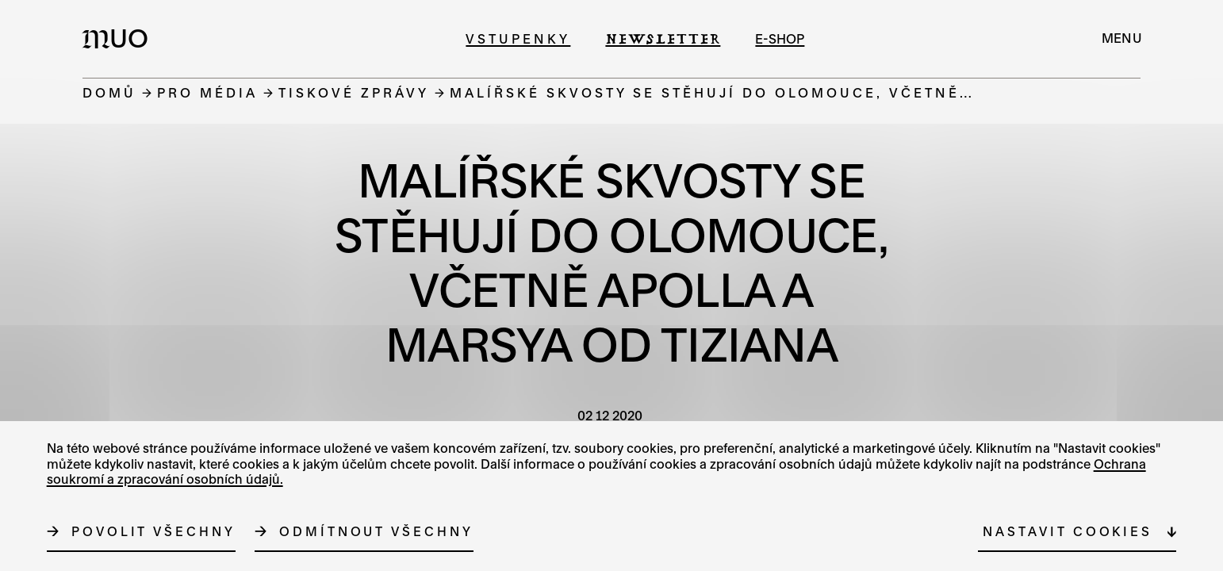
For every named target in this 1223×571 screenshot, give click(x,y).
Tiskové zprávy (353, 92)
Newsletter (662, 38)
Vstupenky (518, 38)
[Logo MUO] (120, 38)
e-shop (779, 38)
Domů (109, 92)
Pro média (207, 92)
